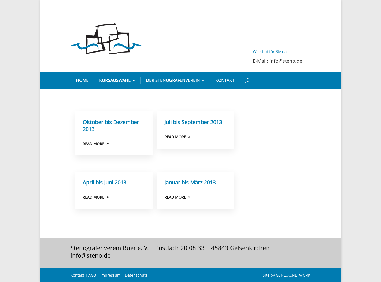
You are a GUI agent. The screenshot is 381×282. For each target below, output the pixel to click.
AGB (92, 275)
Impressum (110, 275)
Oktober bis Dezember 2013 (111, 125)
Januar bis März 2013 (190, 182)
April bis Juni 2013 (104, 182)
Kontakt (224, 80)
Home (82, 80)
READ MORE (93, 143)
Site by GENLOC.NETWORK (286, 275)
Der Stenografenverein (173, 80)
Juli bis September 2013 (193, 122)
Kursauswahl (114, 80)
